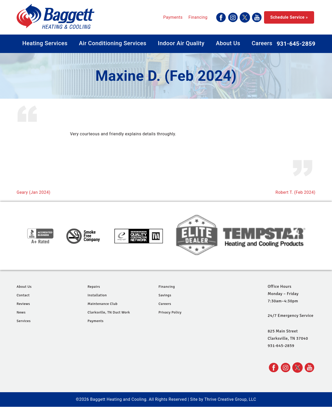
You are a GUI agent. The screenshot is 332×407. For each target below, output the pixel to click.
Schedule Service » (289, 17)
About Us (228, 43)
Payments (173, 17)
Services (24, 321)
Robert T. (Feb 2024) (295, 192)
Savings (164, 295)
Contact (23, 295)
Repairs (93, 286)
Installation (97, 295)
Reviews (23, 304)
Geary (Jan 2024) (33, 192)
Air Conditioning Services (112, 43)
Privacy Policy (170, 312)
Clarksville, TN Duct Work (108, 312)
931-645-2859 (296, 44)
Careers (262, 43)
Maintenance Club (102, 304)
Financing (198, 17)
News (21, 312)
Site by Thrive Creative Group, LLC (223, 399)
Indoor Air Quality (181, 43)
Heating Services (44, 43)
